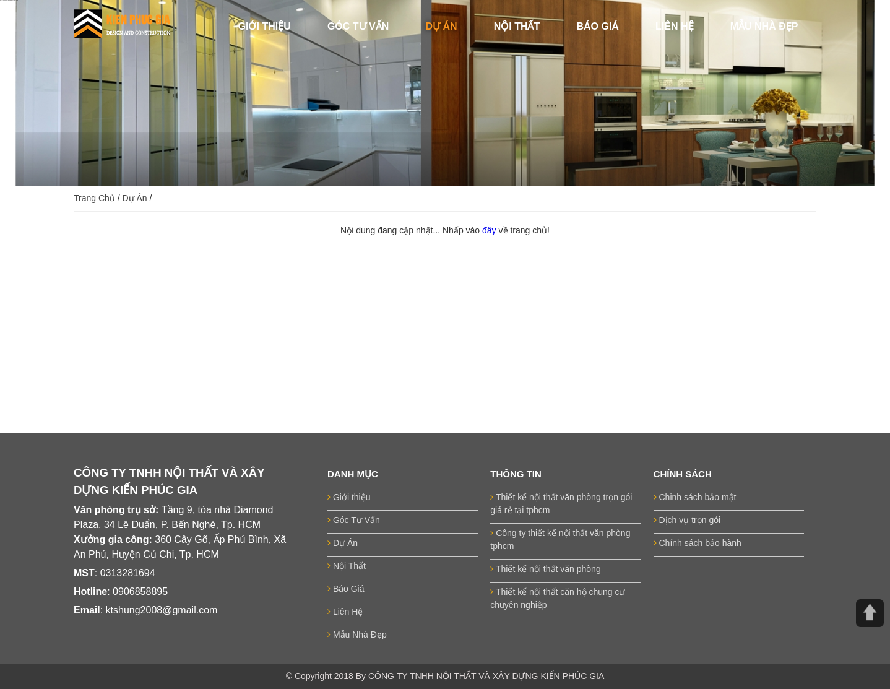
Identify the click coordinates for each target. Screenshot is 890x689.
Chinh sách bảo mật (695, 497)
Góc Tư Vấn (353, 520)
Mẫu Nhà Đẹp (357, 634)
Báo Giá (345, 589)
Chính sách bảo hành (697, 543)
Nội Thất (346, 566)
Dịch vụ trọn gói (687, 520)
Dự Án (135, 198)
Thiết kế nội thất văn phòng (545, 569)
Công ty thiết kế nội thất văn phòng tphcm (560, 539)
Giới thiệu (348, 497)
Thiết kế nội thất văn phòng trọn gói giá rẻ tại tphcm (561, 503)
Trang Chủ (94, 198)
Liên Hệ (345, 612)
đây (490, 230)
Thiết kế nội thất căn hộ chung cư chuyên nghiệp (557, 598)
